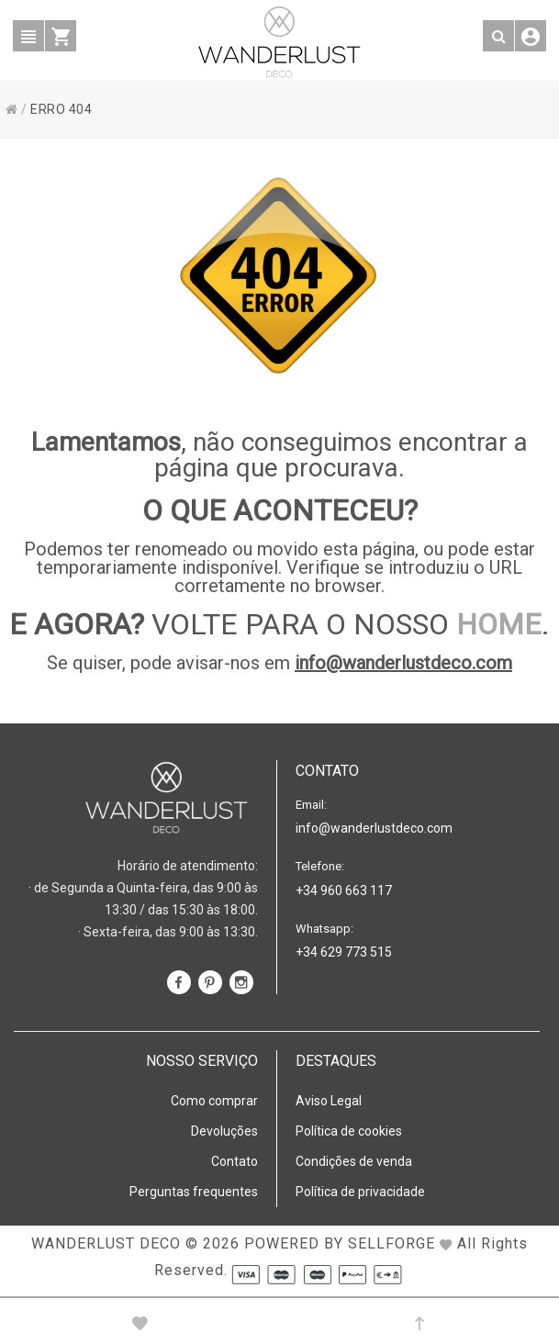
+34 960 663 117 (344, 890)
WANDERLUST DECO (106, 1243)
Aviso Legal (329, 1100)
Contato (234, 1161)
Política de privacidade (360, 1191)
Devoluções (224, 1131)
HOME (499, 624)
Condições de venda (354, 1161)
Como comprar (214, 1100)
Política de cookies (349, 1131)
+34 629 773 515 (344, 952)
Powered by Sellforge (339, 1243)
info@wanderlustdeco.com (403, 663)
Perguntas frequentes (193, 1191)
